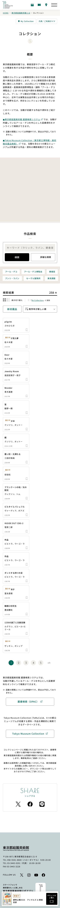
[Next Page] (48, 662)
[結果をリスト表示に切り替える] (8, 299)
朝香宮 (52, 271)
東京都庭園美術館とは (20, 13)
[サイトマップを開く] (54, 5)
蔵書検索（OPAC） (28, 701)
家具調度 (52, 278)
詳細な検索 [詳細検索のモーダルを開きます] (43, 257)
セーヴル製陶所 (33, 278)
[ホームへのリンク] (7, 4)
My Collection (26, 21)
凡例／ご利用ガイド (47, 21)
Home (5, 13)
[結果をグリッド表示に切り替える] (4, 299)
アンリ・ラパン (12, 278)
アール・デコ (11, 271)
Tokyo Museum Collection (28, 733)
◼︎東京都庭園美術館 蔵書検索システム (21, 119)
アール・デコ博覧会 (33, 271)
